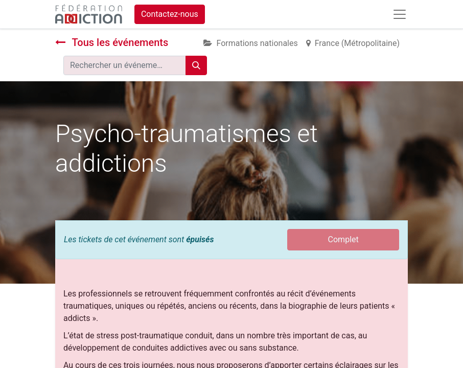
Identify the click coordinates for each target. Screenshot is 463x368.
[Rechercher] (196, 65)
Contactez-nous (169, 14)
